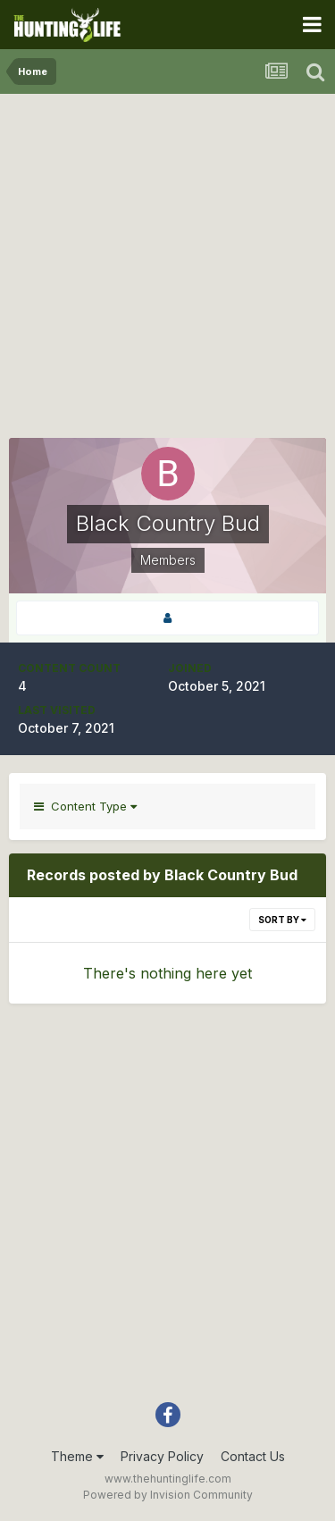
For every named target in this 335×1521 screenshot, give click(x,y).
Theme (77, 1456)
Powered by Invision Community (168, 1494)
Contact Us (253, 1456)
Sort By (282, 919)
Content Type (85, 806)
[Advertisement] (167, 270)
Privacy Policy (162, 1456)
